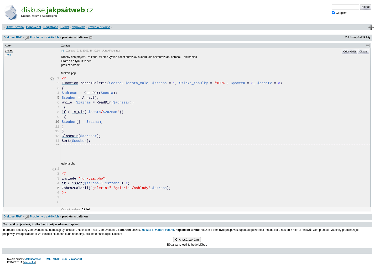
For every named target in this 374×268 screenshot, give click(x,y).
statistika (29, 262)
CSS (64, 259)
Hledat (64, 27)
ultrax (9, 50)
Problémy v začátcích (44, 37)
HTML (47, 259)
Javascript (75, 259)
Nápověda (78, 27)
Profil (8, 54)
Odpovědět (33, 27)
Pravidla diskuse (99, 27)
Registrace (50, 27)
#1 (62, 50)
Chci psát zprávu (187, 239)
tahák (56, 259)
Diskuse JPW (12, 37)
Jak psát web (33, 259)
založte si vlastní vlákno (158, 230)
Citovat (363, 51)
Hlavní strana (15, 27)
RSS (90, 37)
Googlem (340, 13)
